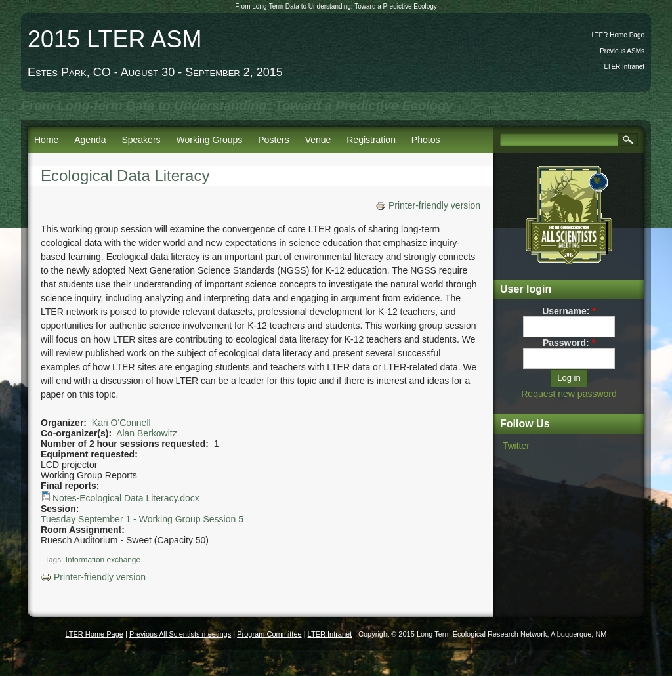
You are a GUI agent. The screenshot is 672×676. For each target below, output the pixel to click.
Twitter (516, 445)
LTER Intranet (624, 66)
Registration (371, 140)
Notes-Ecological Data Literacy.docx (126, 498)
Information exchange (103, 559)
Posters (273, 140)
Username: (569, 311)
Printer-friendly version (427, 205)
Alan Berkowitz (146, 433)
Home (46, 140)
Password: (569, 342)
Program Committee (269, 634)
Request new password (569, 394)
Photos (425, 140)
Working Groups (209, 140)
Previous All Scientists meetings (180, 634)
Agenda (90, 140)
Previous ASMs (622, 50)
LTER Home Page (618, 35)
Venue (318, 140)
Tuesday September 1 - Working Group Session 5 (142, 519)
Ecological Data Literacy (125, 175)
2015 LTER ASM (114, 39)
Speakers (140, 140)
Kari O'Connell (121, 422)
